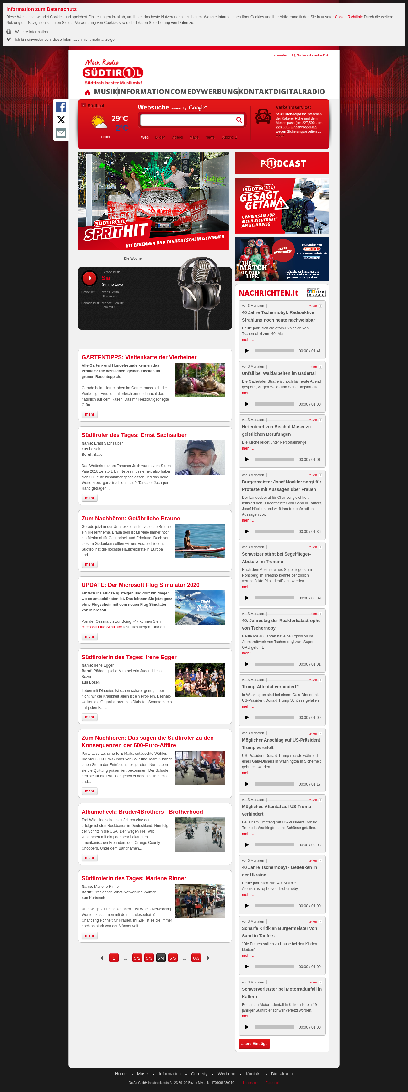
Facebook (272, 1082)
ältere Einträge (254, 1043)
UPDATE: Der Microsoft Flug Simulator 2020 (141, 585)
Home (121, 1073)
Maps (194, 137)
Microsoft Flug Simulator (102, 627)
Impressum (250, 1082)
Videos (177, 137)
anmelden (280, 55)
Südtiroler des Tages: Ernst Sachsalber (134, 435)
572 (137, 958)
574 (161, 958)
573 (149, 958)
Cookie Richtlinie (349, 17)
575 (173, 958)
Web (144, 137)
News (210, 137)
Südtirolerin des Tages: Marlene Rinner (134, 878)
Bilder (160, 137)
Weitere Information (31, 32)
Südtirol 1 (229, 137)
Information (144, 91)
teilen (313, 306)
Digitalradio (299, 91)
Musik (105, 91)
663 (196, 958)
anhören (247, 351)
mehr (280, 136)
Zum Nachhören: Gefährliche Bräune (131, 518)
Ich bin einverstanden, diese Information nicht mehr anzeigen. (66, 39)
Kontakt (256, 91)
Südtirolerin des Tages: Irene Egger (129, 657)
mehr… (248, 340)
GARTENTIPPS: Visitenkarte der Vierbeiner (139, 357)
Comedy (185, 91)
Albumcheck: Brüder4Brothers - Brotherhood (142, 812)
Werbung (219, 91)
